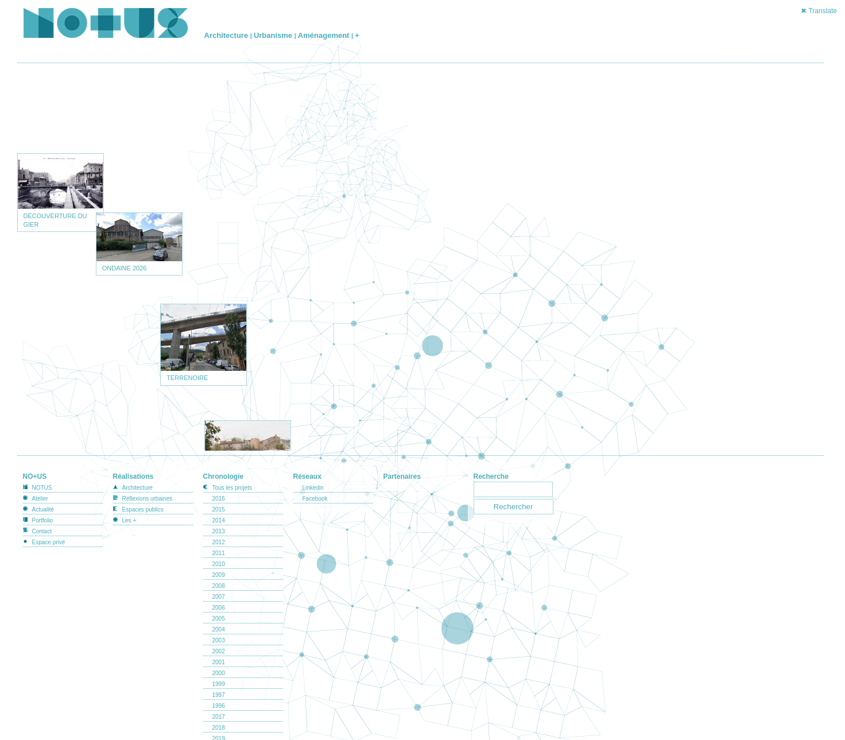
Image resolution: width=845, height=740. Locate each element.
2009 (218, 563)
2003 (218, 629)
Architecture (227, 35)
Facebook (315, 487)
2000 (218, 661)
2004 (218, 618)
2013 (218, 520)
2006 (218, 596)
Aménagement (324, 35)
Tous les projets (232, 476)
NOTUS (42, 476)
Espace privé (48, 531)
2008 (218, 574)
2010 (218, 552)
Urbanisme (274, 35)
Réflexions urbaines (147, 487)
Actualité (43, 498)
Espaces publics (143, 498)
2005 (218, 607)
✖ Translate (819, 11)
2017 (218, 705)
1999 (218, 672)
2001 (218, 651)
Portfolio (42, 509)
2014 (218, 509)
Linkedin (313, 476)
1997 (218, 683)
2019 (218, 727)
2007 (218, 585)
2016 (218, 487)
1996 (218, 694)
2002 (218, 640)
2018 (218, 716)
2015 (218, 498)
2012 (218, 531)
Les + (129, 509)
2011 (218, 541)
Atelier (40, 487)
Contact (42, 520)
